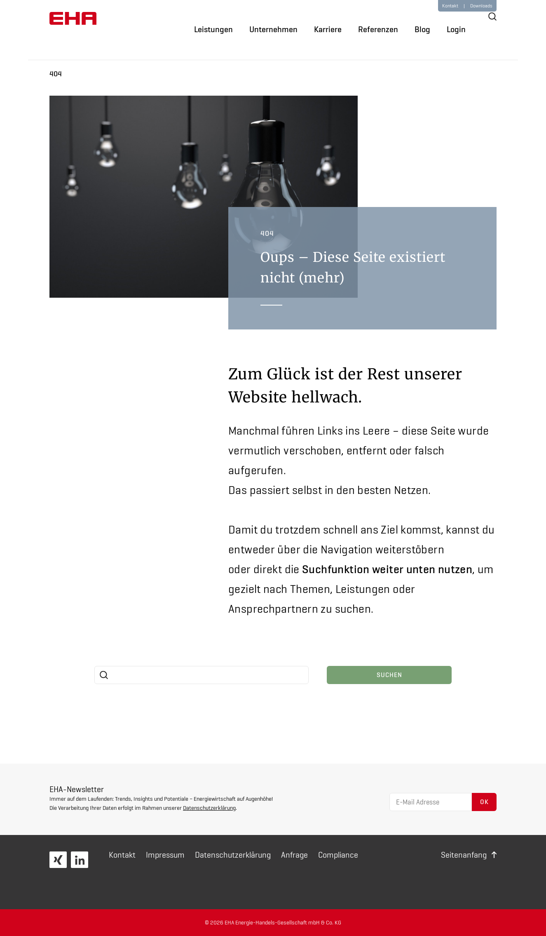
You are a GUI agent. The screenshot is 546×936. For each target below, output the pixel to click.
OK (484, 801)
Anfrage (294, 854)
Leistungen (213, 29)
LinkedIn (79, 859)
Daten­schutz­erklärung (233, 854)
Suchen (389, 674)
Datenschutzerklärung (209, 807)
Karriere (328, 29)
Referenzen (378, 29)
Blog (422, 29)
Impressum (165, 854)
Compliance (338, 854)
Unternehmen (273, 29)
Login (456, 29)
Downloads (481, 5)
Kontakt (122, 854)
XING (58, 859)
